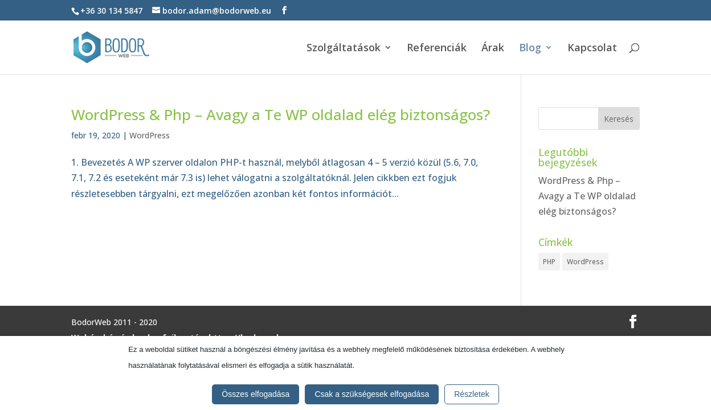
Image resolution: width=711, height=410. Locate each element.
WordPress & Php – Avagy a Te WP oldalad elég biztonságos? (280, 114)
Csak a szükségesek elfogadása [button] (371, 394)
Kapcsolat (592, 48)
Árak (492, 48)
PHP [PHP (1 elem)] (549, 261)
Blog (530, 48)
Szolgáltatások (344, 48)
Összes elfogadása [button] (255, 394)
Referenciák (437, 48)
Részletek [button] (471, 394)
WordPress (149, 135)
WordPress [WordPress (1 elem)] (585, 261)
